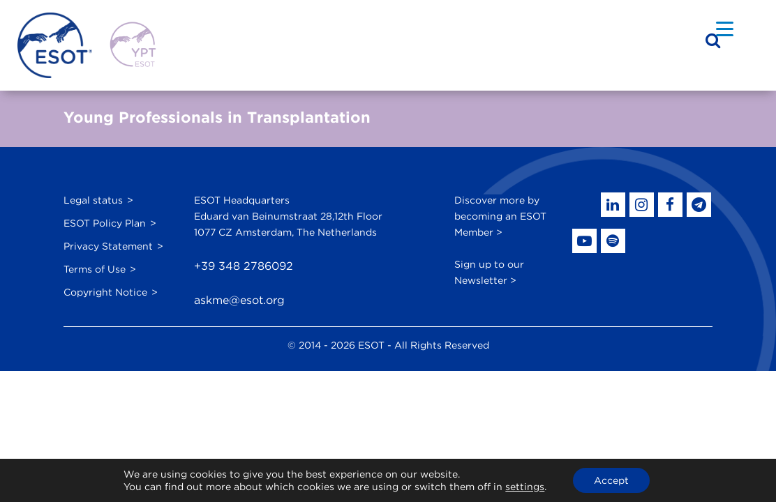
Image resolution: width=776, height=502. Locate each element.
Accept (611, 480)
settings (524, 486)
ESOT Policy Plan (105, 223)
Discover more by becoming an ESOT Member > (500, 216)
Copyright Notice (105, 292)
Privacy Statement (108, 246)
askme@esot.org (239, 300)
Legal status (93, 200)
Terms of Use (95, 269)
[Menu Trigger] (724, 28)
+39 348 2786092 (243, 266)
